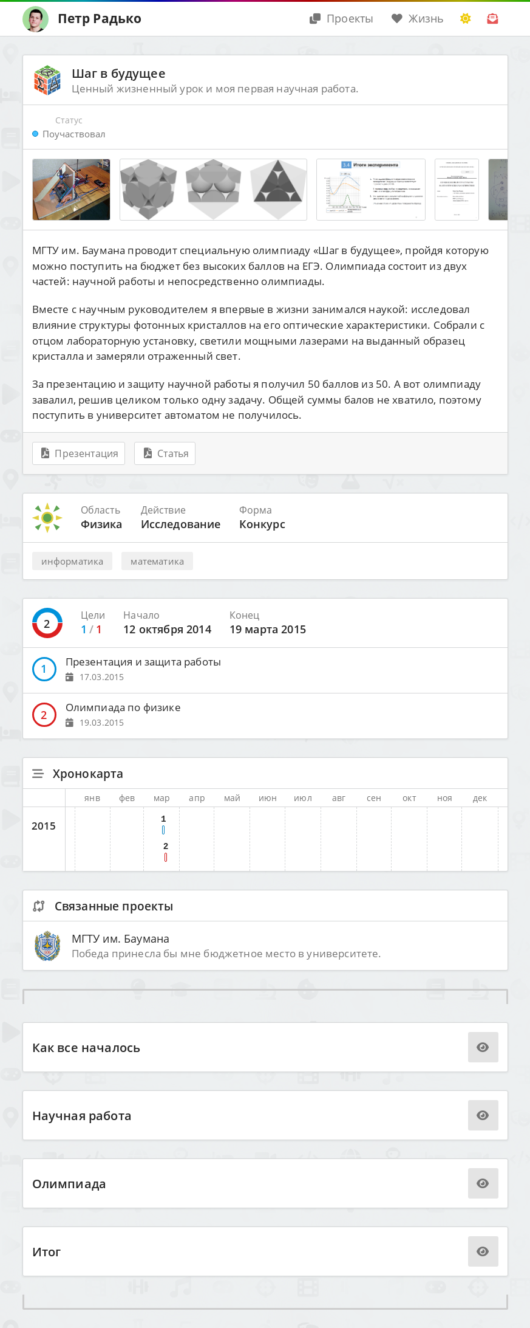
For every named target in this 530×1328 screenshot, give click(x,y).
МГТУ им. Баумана (121, 938)
